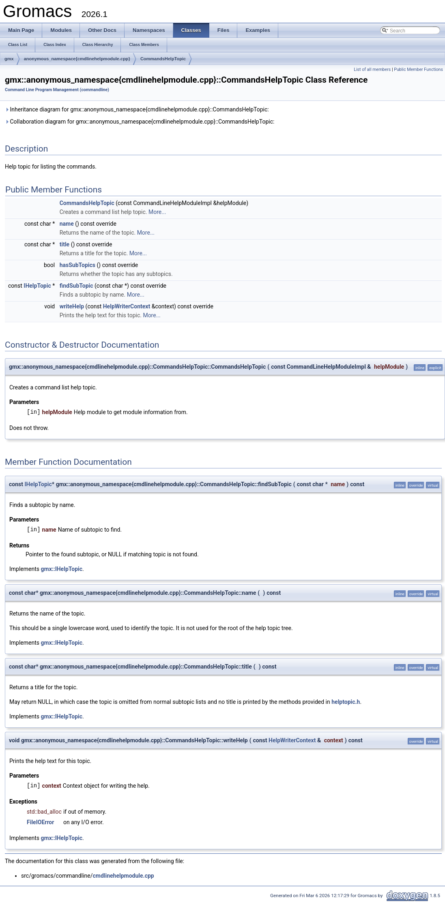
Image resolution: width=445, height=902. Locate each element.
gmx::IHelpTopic (62, 569)
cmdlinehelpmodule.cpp (123, 875)
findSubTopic (76, 285)
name (67, 223)
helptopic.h (345, 702)
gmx (9, 58)
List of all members (372, 69)
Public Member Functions (418, 69)
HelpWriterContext (126, 306)
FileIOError (40, 822)
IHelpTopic (37, 285)
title (64, 244)
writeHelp (72, 306)
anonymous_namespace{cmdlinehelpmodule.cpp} (77, 58)
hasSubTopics (77, 265)
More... (157, 212)
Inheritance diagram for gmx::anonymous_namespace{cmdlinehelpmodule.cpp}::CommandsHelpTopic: (137, 109)
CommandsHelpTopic (163, 58)
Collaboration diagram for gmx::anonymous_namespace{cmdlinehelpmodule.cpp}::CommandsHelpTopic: (139, 121)
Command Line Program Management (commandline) (57, 89)
